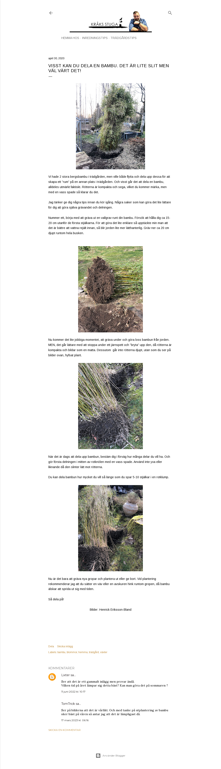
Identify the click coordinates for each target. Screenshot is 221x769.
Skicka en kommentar (64, 730)
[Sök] (170, 12)
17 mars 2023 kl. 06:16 (74, 720)
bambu (61, 652)
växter (103, 652)
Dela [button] (51, 646)
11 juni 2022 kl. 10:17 (73, 691)
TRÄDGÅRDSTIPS (123, 38)
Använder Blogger (110, 755)
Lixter (65, 675)
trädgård (94, 652)
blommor (72, 652)
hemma (83, 652)
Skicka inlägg (65, 646)
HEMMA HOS (70, 38)
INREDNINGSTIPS (95, 38)
